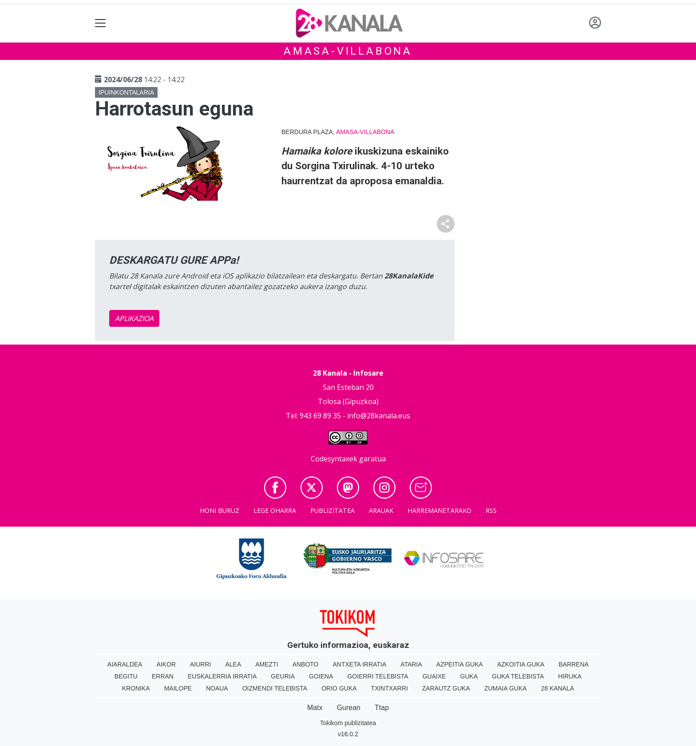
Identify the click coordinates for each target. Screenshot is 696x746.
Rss (491, 510)
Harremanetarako (439, 510)
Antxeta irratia (360, 664)
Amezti (266, 664)
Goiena (321, 676)
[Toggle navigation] (100, 23)
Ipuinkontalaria (126, 92)
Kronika (136, 688)
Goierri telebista (377, 676)
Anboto (306, 664)
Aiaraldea (124, 664)
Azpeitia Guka (459, 664)
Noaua (217, 688)
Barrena (573, 664)
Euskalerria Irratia (222, 676)
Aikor (166, 664)
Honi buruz (219, 510)
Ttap (382, 707)
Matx (315, 707)
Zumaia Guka (505, 688)
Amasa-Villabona (348, 51)
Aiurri (200, 664)
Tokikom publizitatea (348, 722)
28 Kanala (557, 688)
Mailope (178, 688)
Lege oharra (274, 510)
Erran (163, 676)
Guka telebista (518, 676)
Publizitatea (332, 510)
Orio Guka (338, 688)
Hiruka (569, 676)
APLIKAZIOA (134, 318)
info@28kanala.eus (378, 416)
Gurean (348, 707)
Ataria (411, 664)
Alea (233, 664)
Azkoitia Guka (521, 664)
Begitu (126, 676)
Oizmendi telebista (275, 688)
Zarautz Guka (446, 688)
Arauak (381, 510)
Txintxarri (389, 688)
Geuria (283, 676)
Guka (469, 676)
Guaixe (434, 676)
